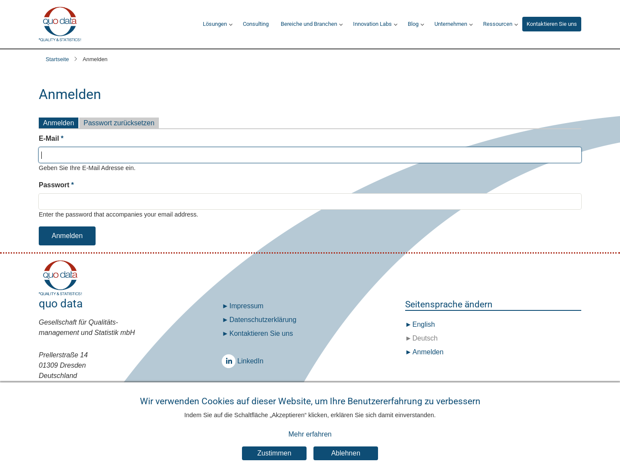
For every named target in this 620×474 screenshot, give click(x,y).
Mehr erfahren (310, 442)
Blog (413, 24)
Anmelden (58, 123)
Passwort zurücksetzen (119, 123)
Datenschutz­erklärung (263, 319)
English (422, 324)
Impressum (246, 306)
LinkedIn (231, 361)
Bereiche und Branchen (309, 24)
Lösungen (215, 24)
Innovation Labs (372, 24)
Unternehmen (450, 24)
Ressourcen (497, 24)
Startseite (57, 59)
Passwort (54, 185)
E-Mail (49, 138)
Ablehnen (345, 461)
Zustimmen (274, 461)
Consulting (256, 24)
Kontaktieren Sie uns (552, 24)
